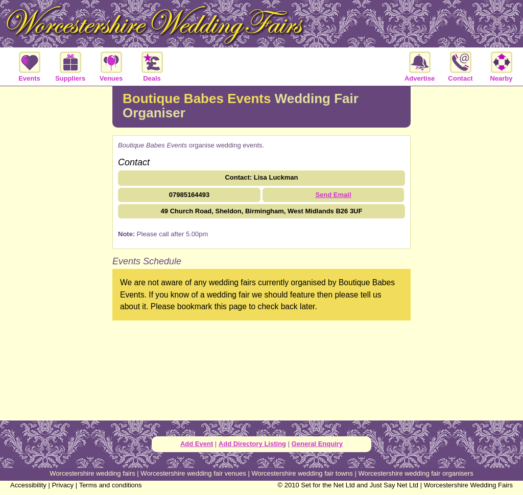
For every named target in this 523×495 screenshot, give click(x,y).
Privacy (63, 485)
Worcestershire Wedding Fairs (468, 485)
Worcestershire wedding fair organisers (415, 473)
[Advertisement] (56, 252)
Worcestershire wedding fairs (92, 473)
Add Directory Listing (252, 444)
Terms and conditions (110, 485)
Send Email (333, 195)
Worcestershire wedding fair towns (301, 473)
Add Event (196, 444)
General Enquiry (317, 444)
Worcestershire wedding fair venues (193, 473)
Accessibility (28, 485)
